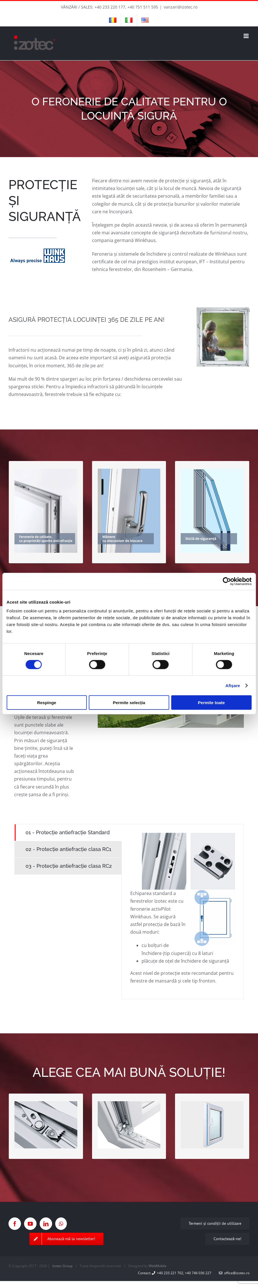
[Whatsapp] (61, 1223)
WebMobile (158, 1265)
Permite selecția (129, 702)
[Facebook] (14, 1223)
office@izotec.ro (234, 1273)
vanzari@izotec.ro (180, 7)
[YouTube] (30, 1223)
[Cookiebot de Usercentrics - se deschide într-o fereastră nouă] (226, 581)
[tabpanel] (182, 911)
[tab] (68, 832)
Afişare (232, 685)
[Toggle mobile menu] (247, 36)
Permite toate (211, 702)
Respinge (46, 702)
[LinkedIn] (46, 1223)
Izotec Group (62, 1265)
